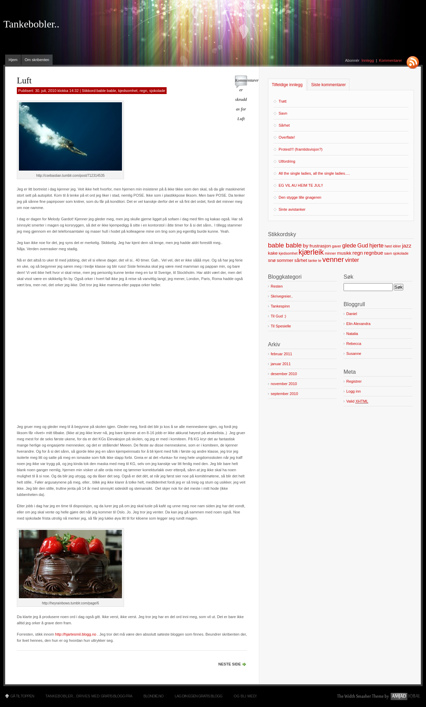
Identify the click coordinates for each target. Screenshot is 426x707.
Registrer (354, 381)
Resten (277, 286)
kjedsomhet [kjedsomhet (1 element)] (288, 253)
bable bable (106, 91)
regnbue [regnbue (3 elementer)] (373, 253)
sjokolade (157, 91)
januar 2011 (281, 364)
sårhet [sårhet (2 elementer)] (300, 260)
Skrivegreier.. (282, 296)
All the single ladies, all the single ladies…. (314, 173)
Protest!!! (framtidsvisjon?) (301, 149)
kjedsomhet (127, 91)
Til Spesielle (281, 326)
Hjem (13, 60)
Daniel (351, 314)
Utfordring (287, 161)
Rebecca (353, 343)
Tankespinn (280, 306)
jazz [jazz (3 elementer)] (406, 245)
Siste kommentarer (328, 84)
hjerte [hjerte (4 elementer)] (376, 245)
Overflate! (287, 137)
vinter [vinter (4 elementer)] (352, 260)
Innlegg (367, 60)
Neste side (229, 664)
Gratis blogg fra (116, 696)
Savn (283, 113)
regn (143, 91)
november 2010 (284, 384)
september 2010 (284, 394)
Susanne (353, 353)
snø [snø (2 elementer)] (272, 260)
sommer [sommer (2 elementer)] (285, 260)
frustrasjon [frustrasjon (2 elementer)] (320, 245)
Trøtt (283, 101)
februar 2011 (281, 354)
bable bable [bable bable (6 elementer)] (285, 245)
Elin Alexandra (358, 324)
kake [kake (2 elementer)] (273, 253)
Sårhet (284, 125)
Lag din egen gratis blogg (199, 696)
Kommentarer (390, 60)
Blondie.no (154, 696)
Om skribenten (37, 60)
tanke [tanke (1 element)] (312, 260)
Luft (24, 80)
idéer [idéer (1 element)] (397, 246)
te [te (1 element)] (319, 260)
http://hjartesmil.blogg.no (75, 634)
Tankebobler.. (31, 24)
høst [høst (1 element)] (388, 246)
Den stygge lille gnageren (300, 197)
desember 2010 (284, 374)
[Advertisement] (64, 352)
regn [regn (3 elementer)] (357, 253)
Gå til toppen (22, 696)
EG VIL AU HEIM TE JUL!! (301, 185)
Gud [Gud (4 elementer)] (362, 245)
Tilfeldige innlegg (287, 84)
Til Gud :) (278, 316)
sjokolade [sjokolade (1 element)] (400, 253)
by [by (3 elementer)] (305, 245)
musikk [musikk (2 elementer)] (344, 253)
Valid (357, 401)
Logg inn (353, 391)
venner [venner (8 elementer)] (333, 259)
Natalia (352, 334)
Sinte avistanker (292, 209)
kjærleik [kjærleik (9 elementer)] (311, 252)
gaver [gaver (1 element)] (336, 246)
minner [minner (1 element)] (330, 253)
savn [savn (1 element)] (388, 253)
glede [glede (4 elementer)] (349, 245)
